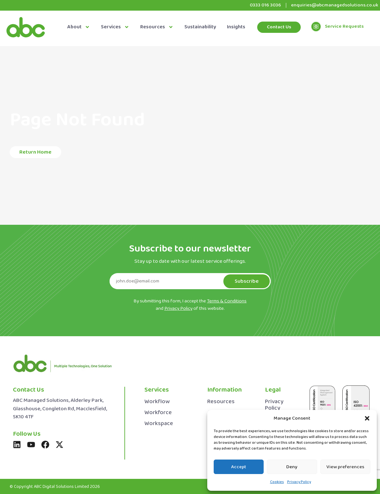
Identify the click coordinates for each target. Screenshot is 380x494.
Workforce (158, 412)
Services (115, 27)
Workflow (157, 401)
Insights (236, 27)
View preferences (345, 467)
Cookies (277, 482)
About (78, 27)
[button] (367, 418)
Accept (238, 467)
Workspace (158, 423)
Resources (156, 27)
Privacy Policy (299, 482)
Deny (291, 467)
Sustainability (200, 27)
